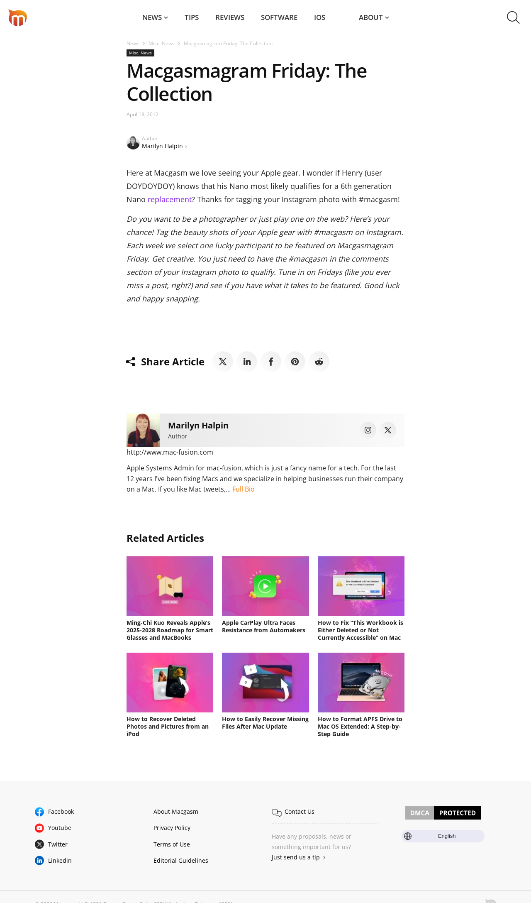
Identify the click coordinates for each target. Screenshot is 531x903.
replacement (170, 199)
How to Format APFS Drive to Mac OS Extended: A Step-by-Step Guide (360, 726)
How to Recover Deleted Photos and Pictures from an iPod (168, 726)
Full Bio (243, 489)
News (152, 17)
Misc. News (162, 43)
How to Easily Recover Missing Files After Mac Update (265, 722)
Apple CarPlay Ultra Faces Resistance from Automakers (263, 626)
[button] (513, 17)
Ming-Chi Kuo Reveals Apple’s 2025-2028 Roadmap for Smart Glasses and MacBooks (170, 630)
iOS (319, 17)
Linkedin (60, 860)
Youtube (59, 828)
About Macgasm (175, 811)
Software (279, 17)
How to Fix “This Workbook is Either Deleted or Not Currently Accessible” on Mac (360, 630)
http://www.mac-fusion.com (170, 452)
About (371, 17)
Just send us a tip (296, 857)
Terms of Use (171, 844)
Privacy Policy (171, 828)
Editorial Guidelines (180, 860)
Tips (192, 17)
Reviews (229, 17)
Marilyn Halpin (162, 146)
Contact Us (299, 811)
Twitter (58, 844)
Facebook (61, 811)
